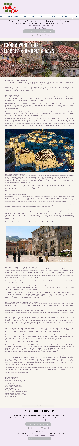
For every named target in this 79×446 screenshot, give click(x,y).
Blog (52, 434)
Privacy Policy (58, 434)
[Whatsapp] (45, 35)
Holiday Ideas (25, 434)
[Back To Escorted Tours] (38, 406)
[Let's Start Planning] (38, 424)
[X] (40, 35)
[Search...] (39, 438)
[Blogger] (32, 35)
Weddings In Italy (34, 434)
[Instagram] (37, 35)
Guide (65, 434)
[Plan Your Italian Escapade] (39, 31)
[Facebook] (35, 35)
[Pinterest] (43, 35)
